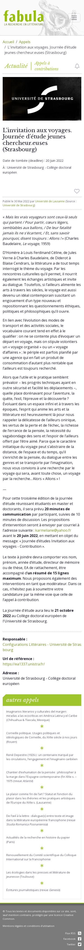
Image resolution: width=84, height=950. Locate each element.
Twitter (74, 944)
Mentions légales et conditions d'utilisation (28, 926)
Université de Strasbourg (18, 205)
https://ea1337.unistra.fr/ (24, 664)
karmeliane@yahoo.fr (53, 530)
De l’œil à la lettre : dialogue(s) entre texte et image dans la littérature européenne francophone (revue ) (40, 820)
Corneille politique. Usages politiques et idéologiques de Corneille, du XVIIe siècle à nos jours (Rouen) (41, 737)
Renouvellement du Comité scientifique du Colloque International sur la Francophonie (41, 857)
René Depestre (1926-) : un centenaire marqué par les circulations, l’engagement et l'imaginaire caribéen (42, 757)
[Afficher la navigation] (74, 17)
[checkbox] (77, 66)
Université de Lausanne (50, 201)
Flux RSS (73, 933)
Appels (24, 41)
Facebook (72, 938)
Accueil (8, 41)
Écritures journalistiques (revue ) (33, 890)
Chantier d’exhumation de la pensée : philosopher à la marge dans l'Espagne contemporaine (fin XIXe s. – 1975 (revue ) (41, 776)
